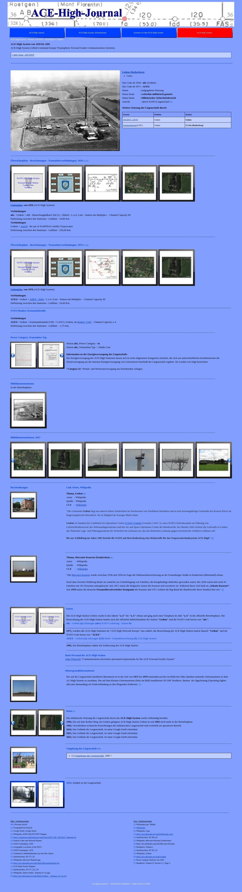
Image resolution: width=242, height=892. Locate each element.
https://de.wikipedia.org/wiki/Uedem (151, 857)
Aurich (24, 226)
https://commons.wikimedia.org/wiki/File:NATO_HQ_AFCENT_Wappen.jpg (44, 837)
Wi (137, 828)
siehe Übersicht (73, 659)
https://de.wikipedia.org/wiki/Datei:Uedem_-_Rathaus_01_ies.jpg (39, 876)
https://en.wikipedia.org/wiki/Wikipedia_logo (154, 834)
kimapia (142, 828)
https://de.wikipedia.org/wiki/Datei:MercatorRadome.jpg (36, 863)
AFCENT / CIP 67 (130, 120)
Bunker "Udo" (84, 322)
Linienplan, (17, 205)
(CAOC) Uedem (133, 523)
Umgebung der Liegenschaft (89, 755)
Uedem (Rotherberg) (133, 72)
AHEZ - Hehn (37, 299)
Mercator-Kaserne (81, 575)
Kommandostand (130, 125)
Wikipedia (81, 504)
